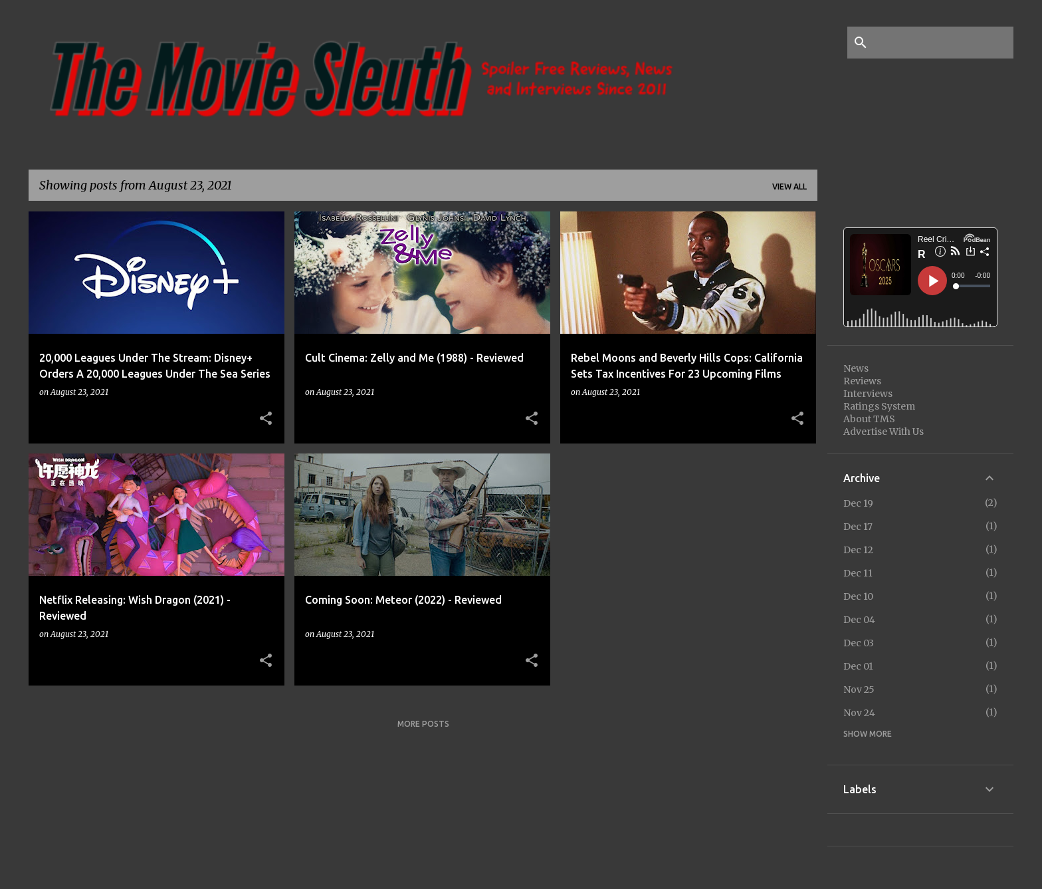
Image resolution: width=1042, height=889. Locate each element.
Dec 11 (858, 573)
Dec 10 (858, 596)
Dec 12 (858, 550)
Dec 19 (858, 503)
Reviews (862, 381)
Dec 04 (859, 620)
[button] (266, 419)
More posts (423, 723)
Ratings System (879, 406)
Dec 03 (858, 643)
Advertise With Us (883, 432)
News (856, 368)
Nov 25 (859, 690)
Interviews (867, 394)
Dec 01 (858, 666)
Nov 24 (859, 713)
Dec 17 (858, 527)
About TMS (869, 419)
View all (789, 186)
